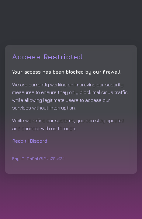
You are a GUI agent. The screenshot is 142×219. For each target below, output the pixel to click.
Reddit (19, 141)
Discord (38, 141)
